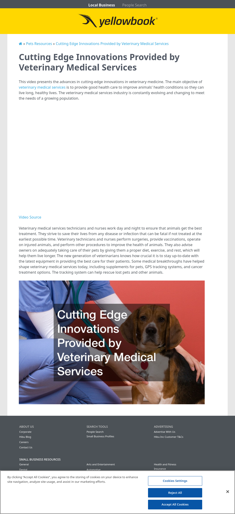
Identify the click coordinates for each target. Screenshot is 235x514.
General (24, 464)
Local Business (101, 5)
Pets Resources (39, 43)
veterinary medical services (42, 87)
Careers (23, 442)
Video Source (30, 217)
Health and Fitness (165, 464)
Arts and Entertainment (101, 464)
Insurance (160, 468)
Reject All (175, 493)
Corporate (25, 431)
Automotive (94, 469)
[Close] (228, 492)
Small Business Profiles (100, 436)
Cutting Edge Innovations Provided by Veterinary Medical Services (112, 43)
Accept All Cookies (175, 504)
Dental (23, 469)
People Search (134, 5)
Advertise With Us (164, 431)
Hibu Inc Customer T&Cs (168, 436)
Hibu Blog (25, 436)
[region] (117, 492)
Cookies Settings (175, 481)
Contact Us (25, 447)
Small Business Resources (40, 459)
